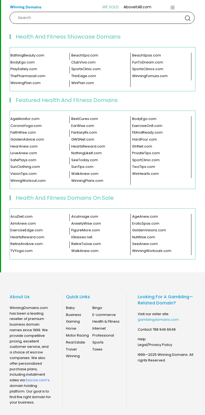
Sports (98, 342)
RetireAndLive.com (26, 244)
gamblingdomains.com (158, 319)
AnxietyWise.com (86, 223)
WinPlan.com (82, 83)
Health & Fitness (106, 321)
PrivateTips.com (146, 153)
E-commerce (104, 314)
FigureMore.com (85, 230)
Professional (103, 335)
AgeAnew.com (145, 216)
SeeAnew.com (145, 244)
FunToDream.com (147, 62)
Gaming (73, 321)
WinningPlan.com (25, 83)
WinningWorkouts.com (151, 250)
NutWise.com (143, 237)
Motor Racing (77, 335)
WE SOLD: (110, 7)
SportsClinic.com (86, 69)
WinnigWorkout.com (28, 180)
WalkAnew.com (84, 173)
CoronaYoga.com (26, 125)
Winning (73, 356)
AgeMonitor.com (25, 118)
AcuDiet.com (21, 216)
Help (142, 339)
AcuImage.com (84, 216)
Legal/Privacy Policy (155, 344)
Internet (99, 328)
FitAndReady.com (147, 132)
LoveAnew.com (23, 153)
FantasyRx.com (84, 132)
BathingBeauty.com (27, 55)
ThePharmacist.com (27, 76)
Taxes (97, 349)
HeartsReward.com (88, 146)
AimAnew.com (23, 223)
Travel (71, 349)
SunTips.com (82, 166)
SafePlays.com (23, 160)
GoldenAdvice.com (27, 139)
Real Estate (75, 342)
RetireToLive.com (86, 244)
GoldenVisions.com (149, 230)
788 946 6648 (164, 329)
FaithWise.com (23, 132)
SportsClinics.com (147, 69)
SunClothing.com (25, 166)
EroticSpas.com (145, 223)
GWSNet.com (82, 139)
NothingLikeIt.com (86, 153)
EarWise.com (82, 125)
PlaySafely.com (23, 69)
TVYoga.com (21, 250)
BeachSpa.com (84, 55)
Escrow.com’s (38, 380)
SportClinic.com (146, 160)
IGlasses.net (81, 237)
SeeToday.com (84, 160)
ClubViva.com (83, 62)
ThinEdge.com (83, 76)
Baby (70, 307)
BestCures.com (84, 118)
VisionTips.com (23, 173)
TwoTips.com (143, 166)
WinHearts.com (145, 173)
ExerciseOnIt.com (147, 125)
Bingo (97, 307)
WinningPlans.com (87, 180)
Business (73, 314)
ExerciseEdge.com (26, 230)
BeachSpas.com (146, 55)
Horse (71, 328)
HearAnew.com (24, 146)
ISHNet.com (142, 146)
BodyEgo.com (22, 62)
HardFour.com (144, 139)
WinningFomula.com (150, 76)
